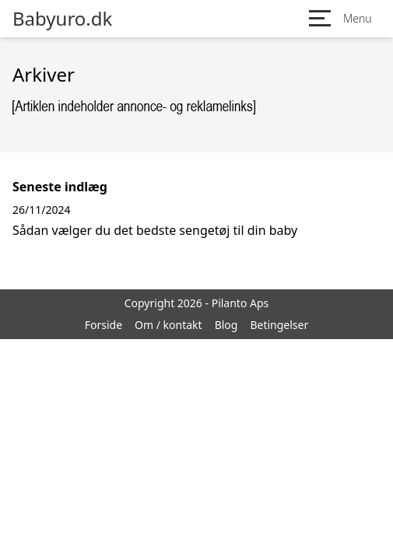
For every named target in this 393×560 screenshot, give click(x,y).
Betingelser (279, 324)
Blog (226, 324)
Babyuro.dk (62, 18)
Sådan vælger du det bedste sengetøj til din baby (154, 230)
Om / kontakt (168, 324)
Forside (103, 324)
